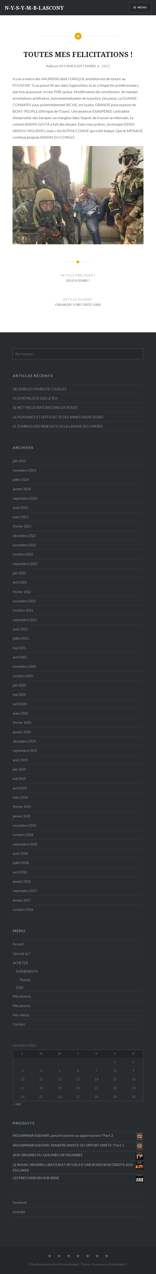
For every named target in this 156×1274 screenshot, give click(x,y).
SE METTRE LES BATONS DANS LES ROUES (45, 408)
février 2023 (22, 526)
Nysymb (66, 66)
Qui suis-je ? (22, 954)
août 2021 (20, 629)
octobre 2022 (23, 554)
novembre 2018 (24, 825)
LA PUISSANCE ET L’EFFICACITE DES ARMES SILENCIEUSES (58, 417)
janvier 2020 (22, 732)
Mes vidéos (21, 1015)
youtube (19, 1212)
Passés (25, 980)
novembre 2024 (24, 470)
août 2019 (20, 760)
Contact (19, 1024)
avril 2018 (20, 872)
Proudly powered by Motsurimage (53, 1264)
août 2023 (20, 508)
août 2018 (20, 853)
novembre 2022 (24, 545)
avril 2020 (20, 704)
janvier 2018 (22, 881)
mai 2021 (19, 648)
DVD (20, 988)
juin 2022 (19, 573)
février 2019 (22, 807)
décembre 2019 (24, 741)
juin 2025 (19, 461)
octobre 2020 (23, 676)
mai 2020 (19, 694)
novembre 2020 (24, 666)
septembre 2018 (25, 844)
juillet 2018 (21, 863)
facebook (20, 1202)
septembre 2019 (25, 751)
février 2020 (22, 722)
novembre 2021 (24, 601)
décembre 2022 (24, 536)
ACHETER (20, 963)
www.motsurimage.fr (111, 1264)
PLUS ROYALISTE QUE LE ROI (35, 398)
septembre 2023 (25, 498)
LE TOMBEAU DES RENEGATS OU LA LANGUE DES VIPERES (58, 426)
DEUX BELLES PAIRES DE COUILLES (40, 389)
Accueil (18, 944)
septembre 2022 (25, 564)
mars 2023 (20, 517)
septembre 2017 (25, 891)
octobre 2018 (23, 835)
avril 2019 (20, 788)
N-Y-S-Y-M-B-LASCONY (34, 7)
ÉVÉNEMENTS (27, 971)
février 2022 (22, 592)
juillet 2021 (21, 638)
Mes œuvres (22, 996)
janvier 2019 (22, 816)
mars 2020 (20, 713)
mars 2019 (20, 797)
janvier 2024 (22, 489)
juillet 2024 (21, 480)
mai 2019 (19, 779)
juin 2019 (19, 769)
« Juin (17, 1104)
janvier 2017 (22, 900)
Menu (142, 7)
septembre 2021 (25, 620)
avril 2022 (20, 582)
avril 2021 (20, 657)
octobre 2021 (23, 610)
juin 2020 (19, 685)
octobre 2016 (23, 910)
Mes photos (22, 1006)
